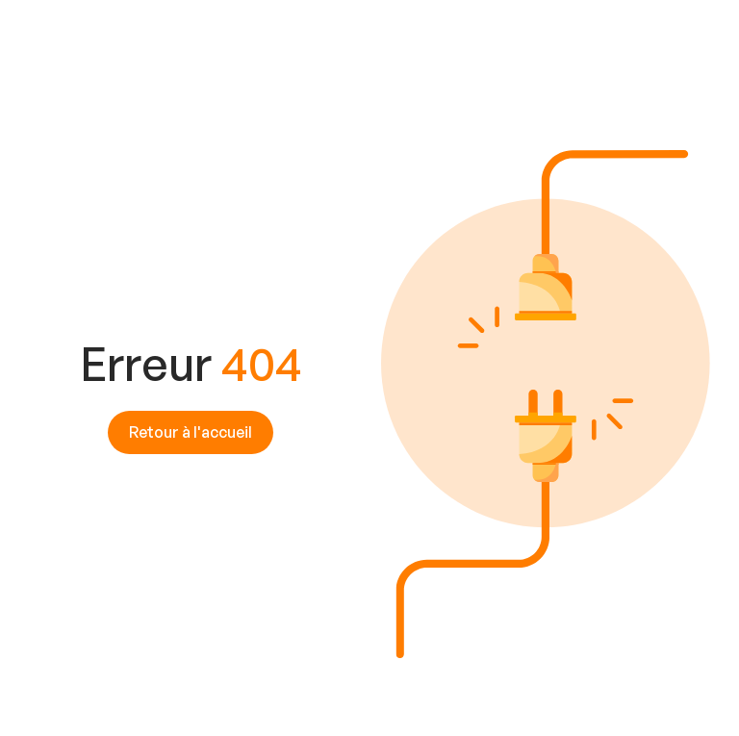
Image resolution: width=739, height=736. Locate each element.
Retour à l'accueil (190, 432)
